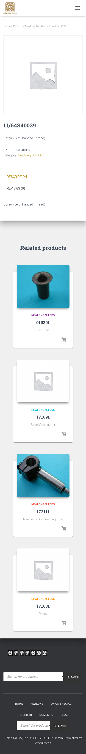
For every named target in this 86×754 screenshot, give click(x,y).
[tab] (43, 177)
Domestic (46, 715)
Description (17, 177)
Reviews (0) (16, 188)
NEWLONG (37, 703)
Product (17, 26)
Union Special (61, 703)
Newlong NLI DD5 (35, 26)
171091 (43, 417)
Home (7, 26)
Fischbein (25, 715)
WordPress (43, 743)
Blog (64, 715)
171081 (43, 606)
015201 (43, 322)
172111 (43, 511)
